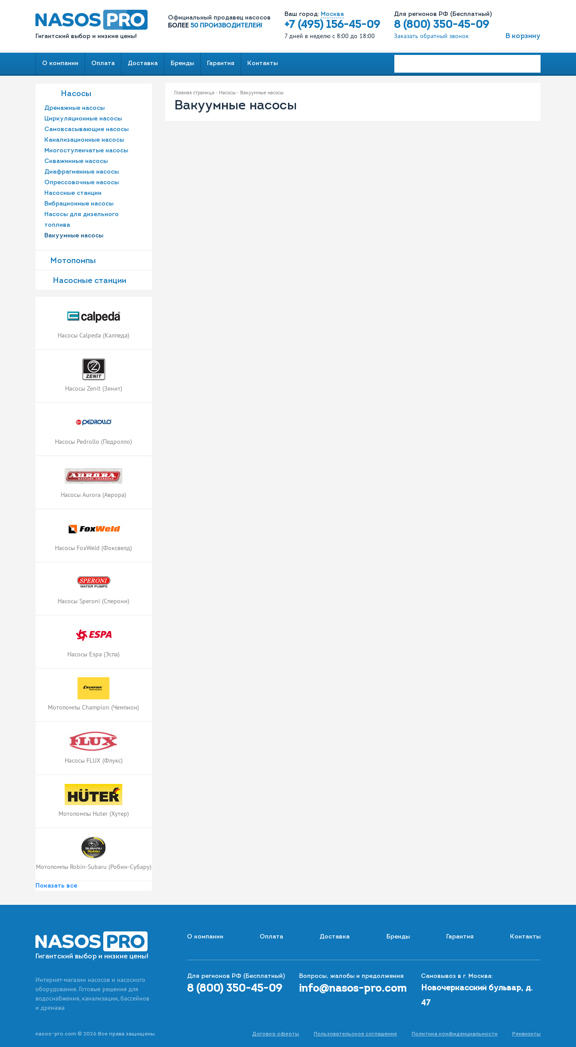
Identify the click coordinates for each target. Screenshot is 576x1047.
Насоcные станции (89, 281)
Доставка (143, 63)
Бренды (182, 63)
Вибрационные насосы (78, 204)
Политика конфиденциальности (455, 1034)
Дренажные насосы (74, 108)
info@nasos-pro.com (353, 989)
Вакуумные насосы (73, 236)
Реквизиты (526, 1034)
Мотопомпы (73, 261)
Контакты (262, 63)
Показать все (56, 886)
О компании (60, 63)
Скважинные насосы (76, 161)
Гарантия (220, 63)
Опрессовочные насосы (81, 182)
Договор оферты (275, 1034)
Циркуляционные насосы (83, 119)
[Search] (467, 64)
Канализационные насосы (84, 140)
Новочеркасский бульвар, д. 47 (477, 996)
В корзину (523, 36)
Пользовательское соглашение (355, 1034)
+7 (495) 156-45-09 (332, 25)
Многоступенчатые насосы (86, 150)
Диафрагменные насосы (81, 172)
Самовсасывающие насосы (86, 129)
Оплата (103, 63)
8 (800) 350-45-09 (441, 25)
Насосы (76, 94)
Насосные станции (72, 193)
